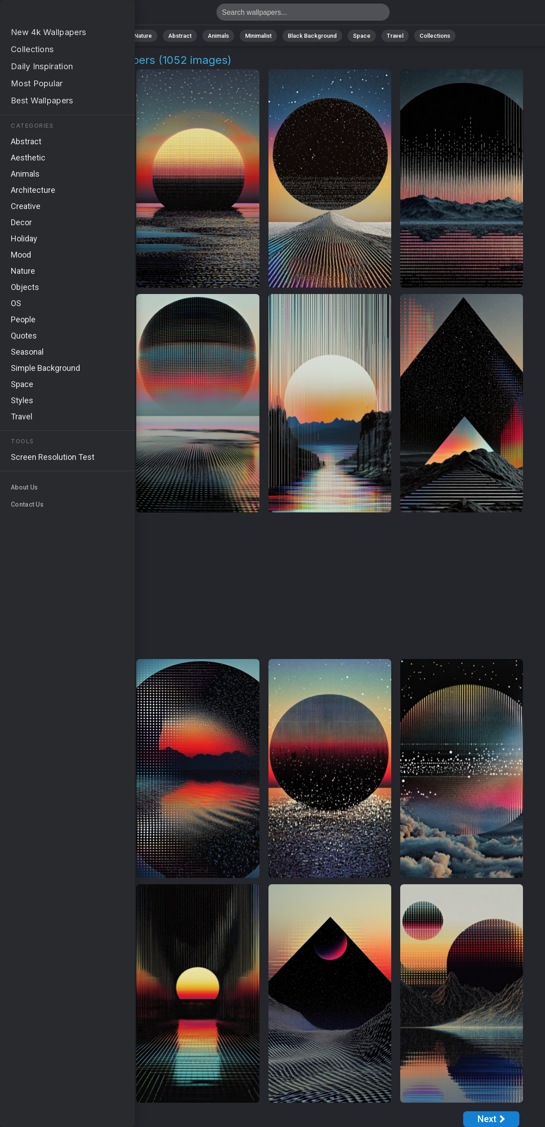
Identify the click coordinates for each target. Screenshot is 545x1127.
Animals (218, 35)
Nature (143, 35)
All (114, 35)
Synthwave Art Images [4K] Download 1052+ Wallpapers (54, 14)
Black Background (312, 35)
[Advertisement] (264, 586)
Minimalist (258, 35)
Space (362, 35)
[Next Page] (491, 1119)
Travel (395, 35)
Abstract (180, 35)
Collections (435, 35)
